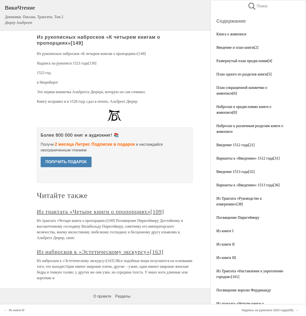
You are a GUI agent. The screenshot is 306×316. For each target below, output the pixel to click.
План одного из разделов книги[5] (244, 74)
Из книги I (224, 231)
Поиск (257, 6)
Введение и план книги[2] (237, 47)
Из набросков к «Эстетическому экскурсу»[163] (100, 252)
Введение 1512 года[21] (235, 145)
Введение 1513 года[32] (235, 172)
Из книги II (225, 244)
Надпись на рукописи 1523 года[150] (267, 310)
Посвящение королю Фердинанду (243, 290)
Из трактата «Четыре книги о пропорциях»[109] (100, 212)
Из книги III (226, 258)
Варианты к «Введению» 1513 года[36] (247, 185)
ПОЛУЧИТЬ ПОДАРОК (66, 162)
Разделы (122, 296)
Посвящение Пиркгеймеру (237, 217)
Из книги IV (17, 310)
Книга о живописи (231, 34)
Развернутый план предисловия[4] (244, 61)
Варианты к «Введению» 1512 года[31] (247, 158)
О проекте (102, 296)
